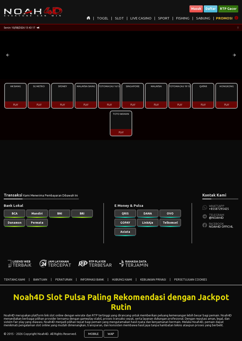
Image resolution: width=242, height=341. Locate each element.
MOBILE (93, 333)
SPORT (164, 18)
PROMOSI (224, 18)
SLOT (119, 18)
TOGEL (102, 18)
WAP (111, 333)
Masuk (196, 9)
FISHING (182, 18)
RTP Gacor (228, 9)
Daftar (210, 9)
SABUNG (203, 18)
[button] (8, 55)
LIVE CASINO (140, 18)
